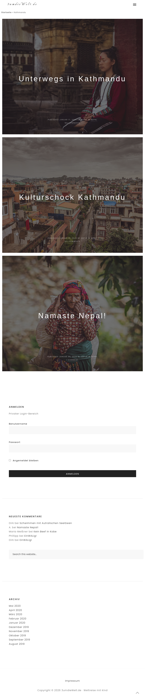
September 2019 (19, 639)
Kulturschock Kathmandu (72, 197)
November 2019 (19, 631)
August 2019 (17, 644)
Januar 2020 (17, 622)
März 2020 (15, 614)
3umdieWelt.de (22, 4)
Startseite (6, 12)
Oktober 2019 (17, 635)
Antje (84, 119)
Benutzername (18, 423)
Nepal (94, 119)
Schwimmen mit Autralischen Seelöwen (46, 523)
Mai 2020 (15, 606)
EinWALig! (30, 536)
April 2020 (15, 610)
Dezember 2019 (19, 627)
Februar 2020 (17, 618)
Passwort (14, 442)
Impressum (72, 681)
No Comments (72, 123)
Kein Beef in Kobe (45, 531)
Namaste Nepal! (72, 316)
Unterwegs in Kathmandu (72, 79)
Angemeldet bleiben (24, 460)
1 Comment (72, 360)
